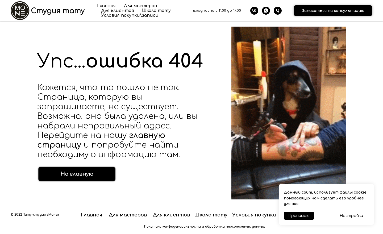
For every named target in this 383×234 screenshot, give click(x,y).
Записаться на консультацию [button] (333, 11)
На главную (77, 174)
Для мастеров (128, 215)
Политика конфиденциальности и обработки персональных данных (204, 226)
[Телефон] (278, 11)
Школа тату (156, 10)
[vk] (254, 11)
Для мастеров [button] (140, 5)
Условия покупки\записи (130, 15)
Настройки (351, 216)
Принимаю (299, 216)
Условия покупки (254, 215)
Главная (106, 5)
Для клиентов (117, 10)
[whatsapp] (266, 11)
